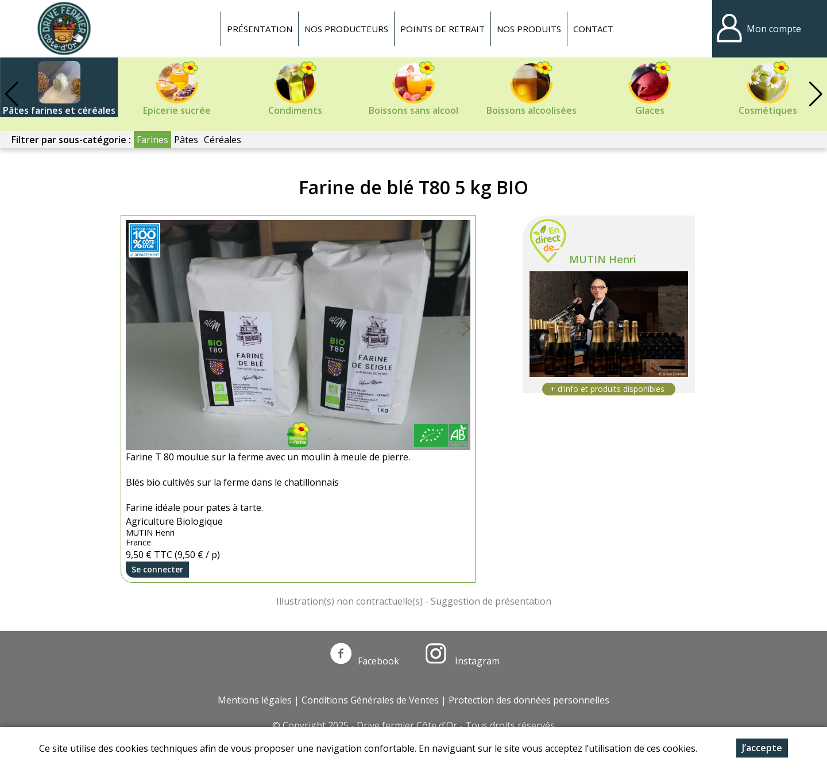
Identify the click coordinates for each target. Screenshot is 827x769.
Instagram (462, 661)
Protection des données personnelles (529, 700)
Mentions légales (255, 700)
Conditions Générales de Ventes (370, 700)
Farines (152, 139)
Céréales (222, 139)
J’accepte (762, 747)
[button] (815, 94)
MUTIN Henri (602, 259)
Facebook (364, 661)
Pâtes (186, 139)
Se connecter (157, 569)
